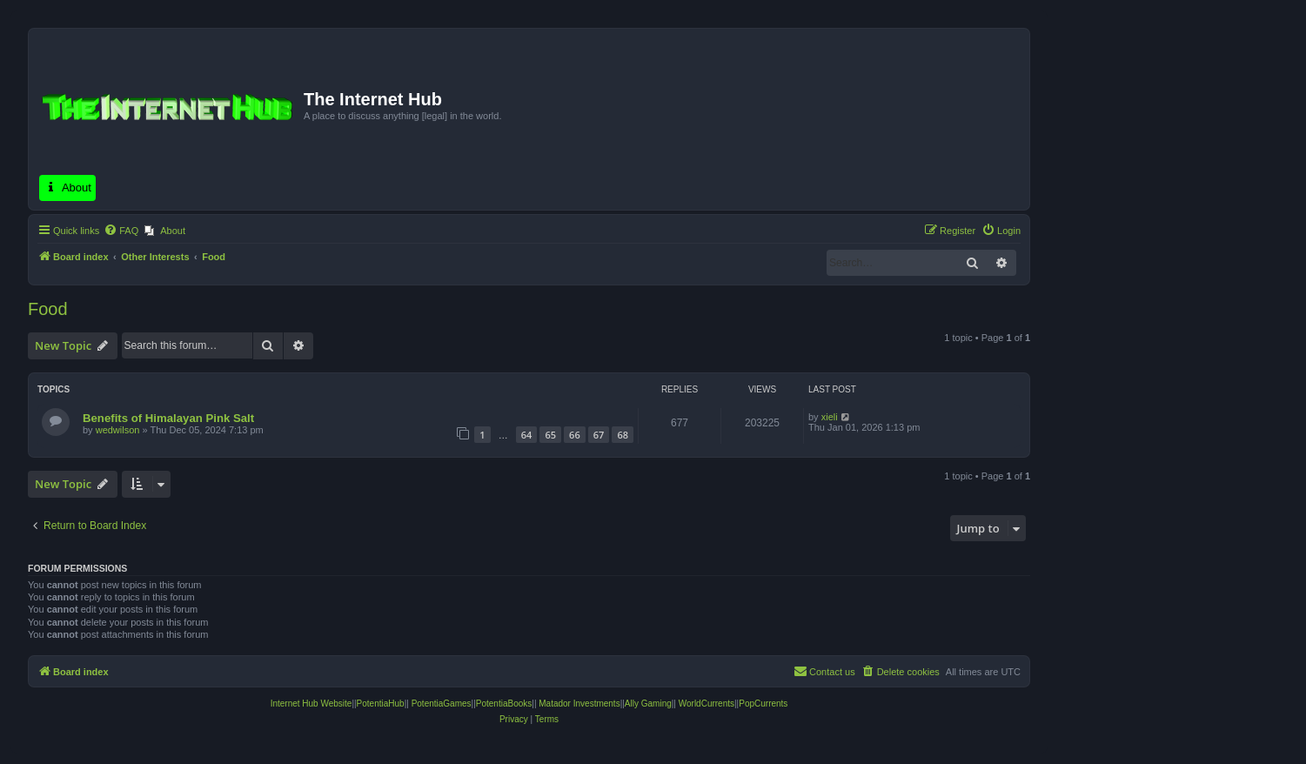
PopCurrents (763, 703)
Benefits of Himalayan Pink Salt (168, 418)
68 (622, 434)
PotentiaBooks (504, 703)
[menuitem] (121, 230)
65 (550, 434)
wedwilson (118, 430)
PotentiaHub (381, 703)
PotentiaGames (442, 703)
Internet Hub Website (311, 703)
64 (526, 434)
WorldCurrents (706, 703)
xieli (829, 417)
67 (599, 434)
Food (48, 308)
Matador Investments (579, 703)
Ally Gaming (648, 703)
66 (574, 434)
